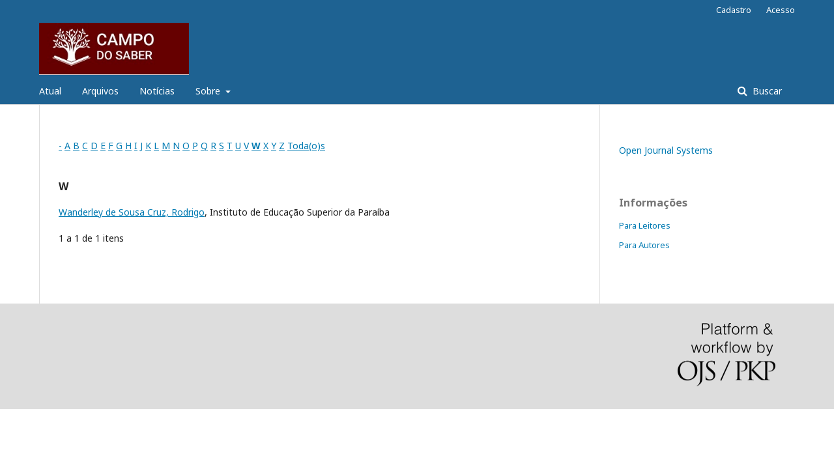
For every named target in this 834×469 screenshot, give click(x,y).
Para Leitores (644, 225)
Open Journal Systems (666, 150)
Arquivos (100, 91)
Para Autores (644, 245)
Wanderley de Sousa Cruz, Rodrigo (132, 212)
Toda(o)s (306, 145)
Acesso (780, 10)
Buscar (766, 91)
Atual (50, 91)
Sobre (209, 91)
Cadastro (733, 10)
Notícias (157, 91)
